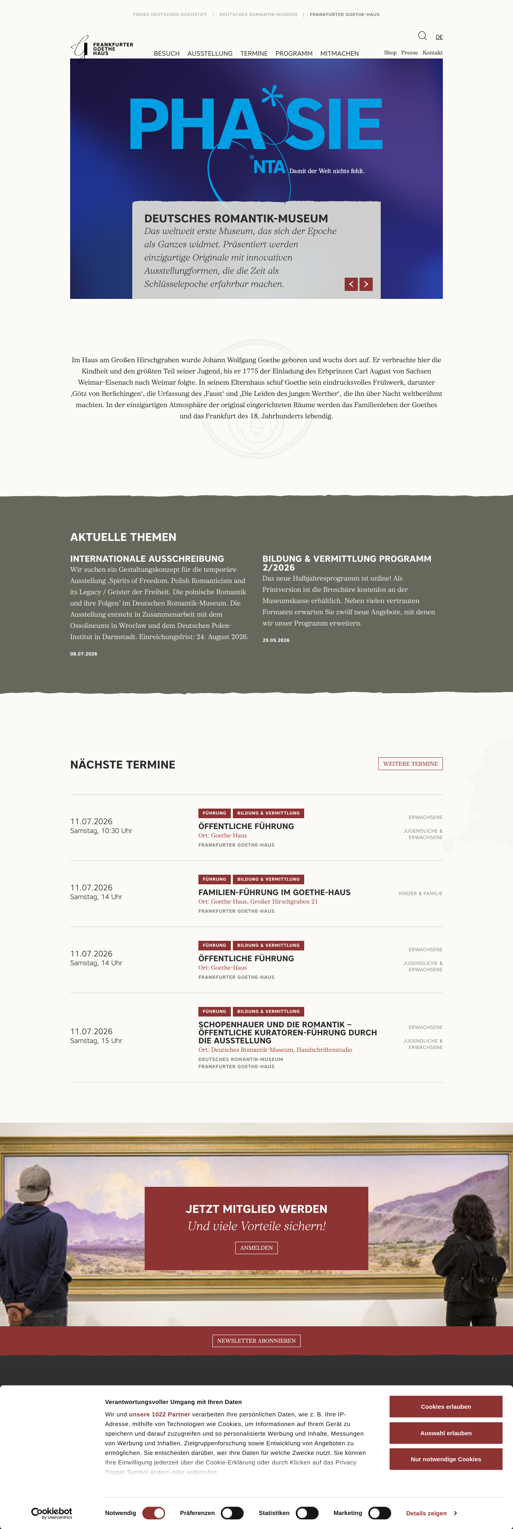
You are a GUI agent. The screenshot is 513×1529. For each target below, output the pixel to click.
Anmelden (256, 1248)
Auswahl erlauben (446, 1432)
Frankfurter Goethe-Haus (345, 14)
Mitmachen (339, 53)
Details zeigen (426, 1513)
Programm (294, 53)
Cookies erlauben (446, 1406)
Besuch (167, 53)
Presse (409, 53)
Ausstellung (210, 53)
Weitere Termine (410, 764)
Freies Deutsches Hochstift (170, 14)
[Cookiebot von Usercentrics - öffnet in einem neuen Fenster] (52, 1513)
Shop (390, 53)
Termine (254, 53)
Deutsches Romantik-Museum (258, 14)
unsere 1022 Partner (159, 1414)
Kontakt (432, 53)
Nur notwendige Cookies (446, 1459)
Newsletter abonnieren (256, 1341)
